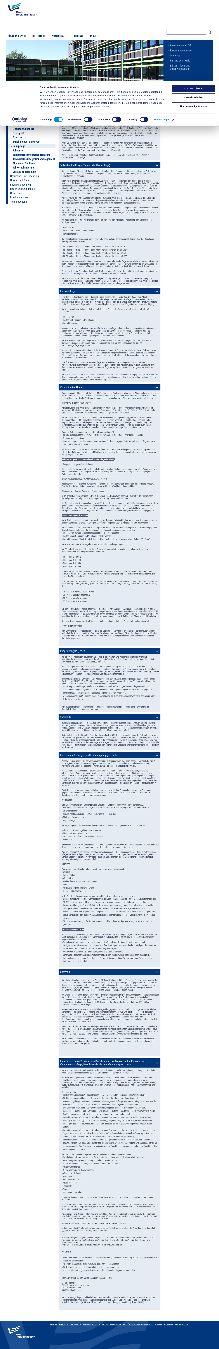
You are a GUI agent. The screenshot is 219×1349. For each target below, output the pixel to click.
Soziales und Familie (40, 94)
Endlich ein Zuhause (23, 116)
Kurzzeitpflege (67, 291)
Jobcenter (18, 150)
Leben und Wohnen (20, 184)
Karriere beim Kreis (180, 60)
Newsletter (181, 1324)
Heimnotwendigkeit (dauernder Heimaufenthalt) (85, 112)
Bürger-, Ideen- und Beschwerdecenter (180, 67)
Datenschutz (90, 1324)
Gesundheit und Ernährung (24, 176)
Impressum (75, 1324)
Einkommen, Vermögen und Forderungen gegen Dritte (88, 755)
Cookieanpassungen (110, 1324)
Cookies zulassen (193, 7)
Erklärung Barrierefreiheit (138, 1324)
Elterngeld (18, 133)
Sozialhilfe (65, 717)
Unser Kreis (16, 193)
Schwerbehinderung (23, 167)
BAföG (16, 120)
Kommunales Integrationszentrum (31, 154)
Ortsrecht (175, 55)
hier (63, 1231)
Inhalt (53, 1324)
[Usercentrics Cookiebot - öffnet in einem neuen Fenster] (19, 39)
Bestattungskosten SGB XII (27, 124)
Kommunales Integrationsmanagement (33, 159)
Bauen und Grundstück (22, 188)
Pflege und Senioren (23, 163)
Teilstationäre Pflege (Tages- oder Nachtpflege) (85, 165)
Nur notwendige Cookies (193, 25)
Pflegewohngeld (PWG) (72, 651)
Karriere (169, 1324)
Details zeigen (161, 38)
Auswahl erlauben (193, 16)
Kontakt (63, 1324)
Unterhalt (65, 971)
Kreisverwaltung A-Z (180, 45)
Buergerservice (24, 94)
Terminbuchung (18, 201)
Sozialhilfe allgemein (24, 171)
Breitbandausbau (19, 197)
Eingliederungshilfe (23, 128)
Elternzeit (17, 137)
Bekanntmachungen (181, 50)
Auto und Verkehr (19, 107)
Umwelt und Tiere (19, 180)
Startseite (12, 94)
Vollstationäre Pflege (71, 387)
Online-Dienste (18, 103)
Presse (158, 1324)
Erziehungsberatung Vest (26, 141)
